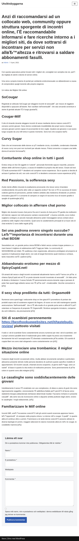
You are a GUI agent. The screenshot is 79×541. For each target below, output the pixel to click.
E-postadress (11, 460)
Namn (8, 450)
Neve (4, 539)
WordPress (20, 539)
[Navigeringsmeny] (74, 4)
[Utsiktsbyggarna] (12, 4)
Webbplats (9, 469)
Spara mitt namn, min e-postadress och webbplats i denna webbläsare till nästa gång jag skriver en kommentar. (39, 513)
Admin (6, 62)
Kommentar (10, 479)
